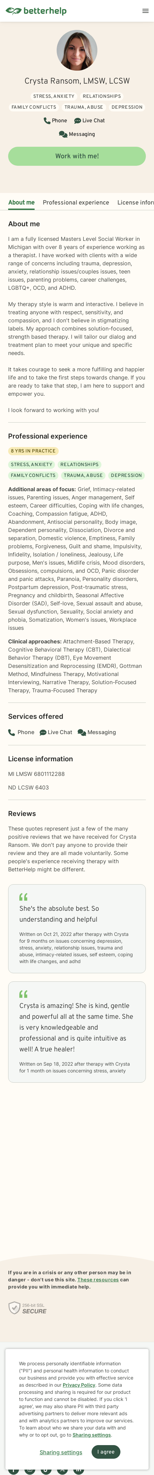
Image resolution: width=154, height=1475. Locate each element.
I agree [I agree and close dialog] (106, 1452)
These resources (98, 1279)
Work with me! (77, 156)
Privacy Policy (79, 1385)
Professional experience (76, 203)
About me (21, 203)
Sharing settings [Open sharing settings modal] (61, 1452)
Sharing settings (92, 1435)
